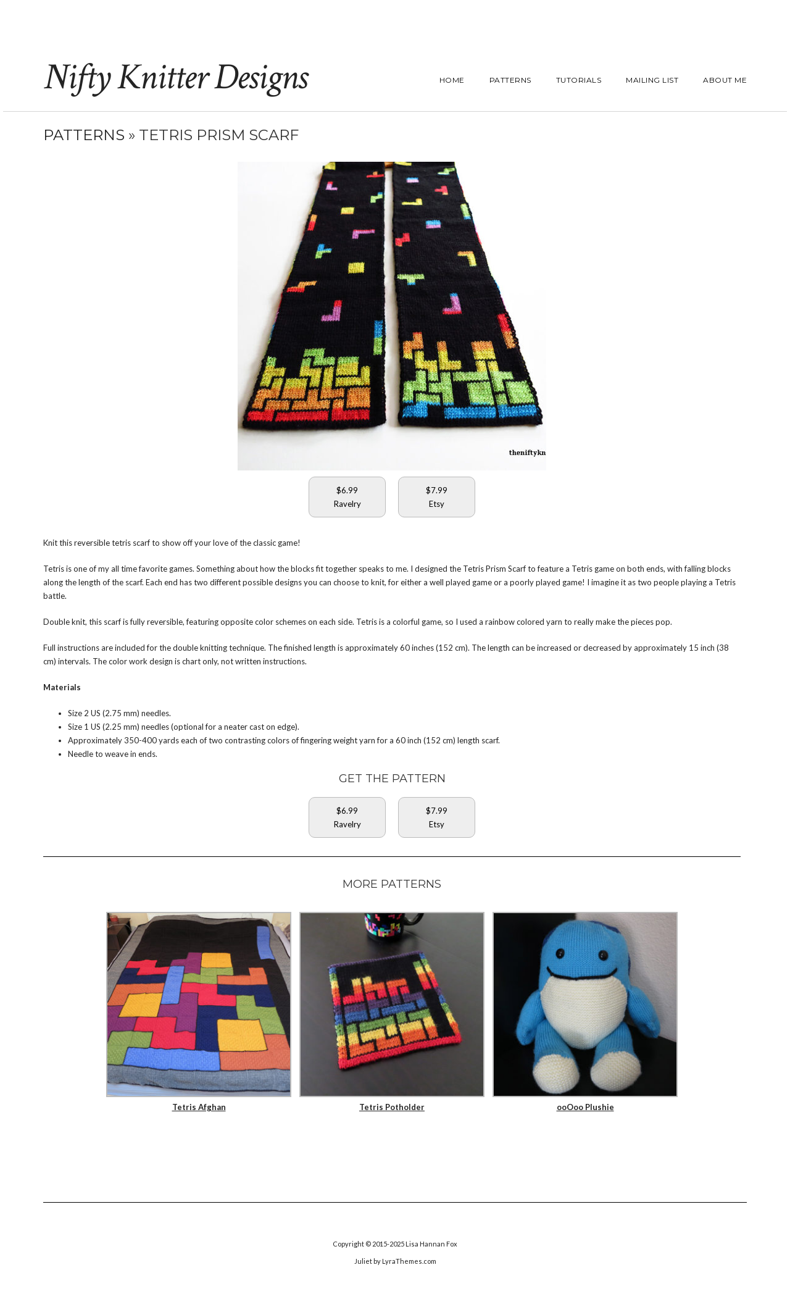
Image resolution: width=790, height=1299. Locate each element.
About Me (725, 80)
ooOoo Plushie (585, 1107)
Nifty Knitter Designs (175, 77)
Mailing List (652, 80)
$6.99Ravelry (347, 497)
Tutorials (579, 80)
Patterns (510, 80)
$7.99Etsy (436, 497)
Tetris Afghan (199, 1107)
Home (452, 80)
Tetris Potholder (392, 1107)
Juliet (363, 1261)
